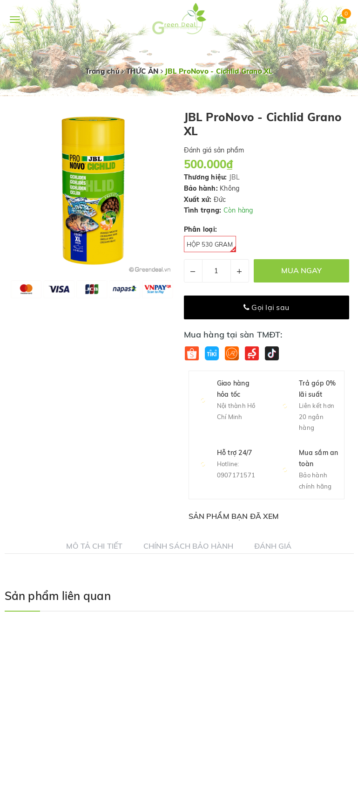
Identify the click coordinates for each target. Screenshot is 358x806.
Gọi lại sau (266, 307)
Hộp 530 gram (211, 246)
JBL (234, 177)
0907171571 (236, 475)
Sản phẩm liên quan (58, 596)
